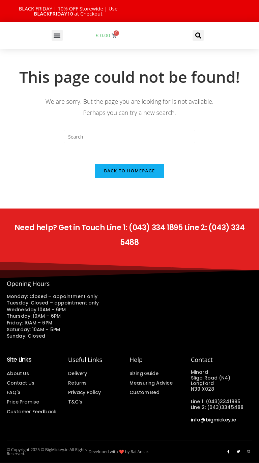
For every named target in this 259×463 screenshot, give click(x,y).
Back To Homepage (129, 171)
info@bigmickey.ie (213, 419)
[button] (57, 35)
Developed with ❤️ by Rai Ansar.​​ (119, 452)
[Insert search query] (129, 136)
